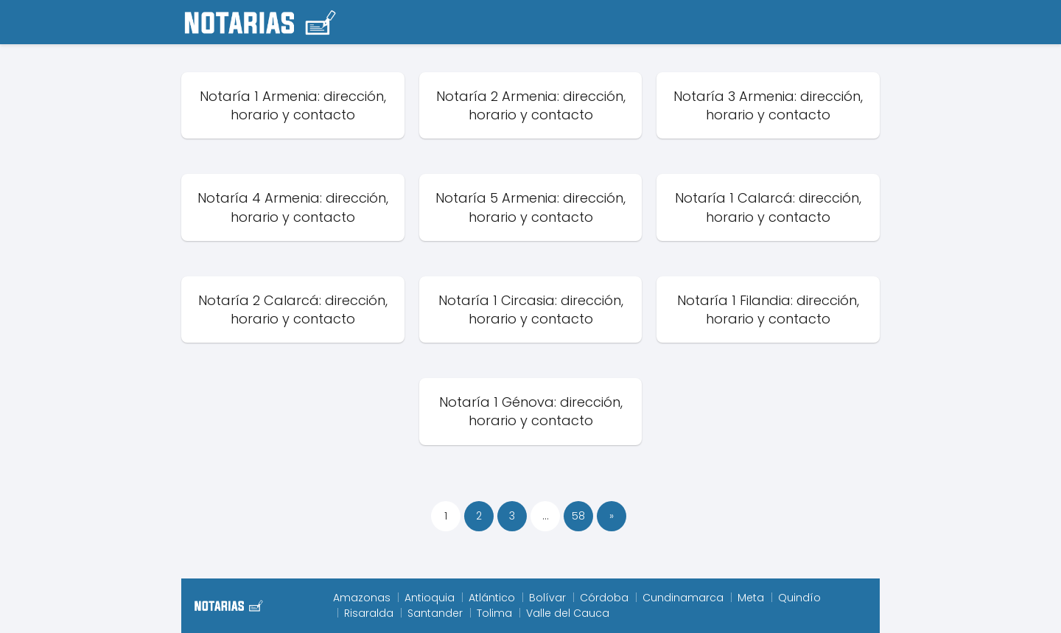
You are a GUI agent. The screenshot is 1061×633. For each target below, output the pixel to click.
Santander (435, 613)
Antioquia (430, 597)
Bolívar (547, 597)
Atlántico (492, 597)
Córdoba (604, 597)
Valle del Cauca (567, 613)
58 (578, 515)
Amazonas (362, 597)
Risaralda (368, 613)
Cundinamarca (683, 597)
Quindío (799, 597)
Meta (751, 597)
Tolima (494, 613)
